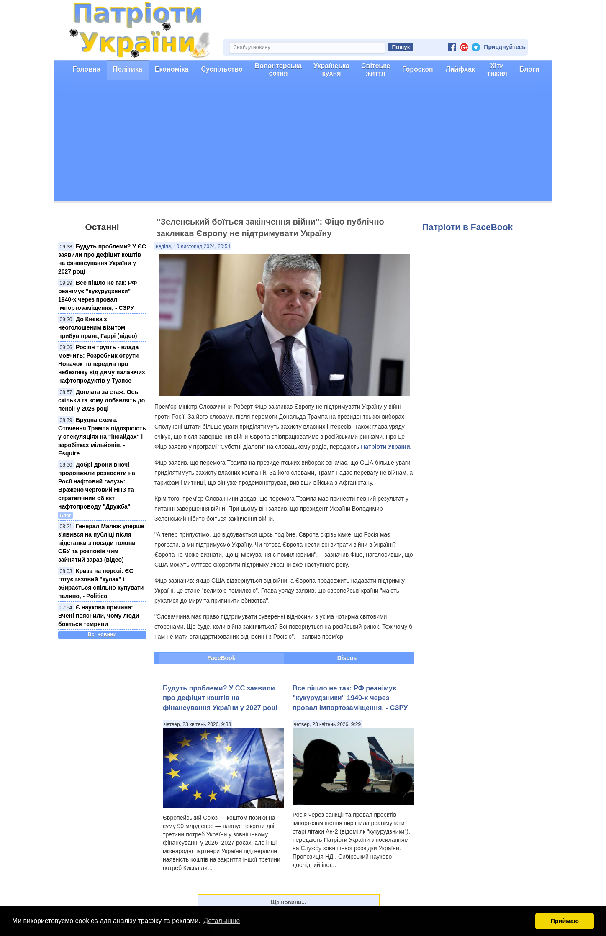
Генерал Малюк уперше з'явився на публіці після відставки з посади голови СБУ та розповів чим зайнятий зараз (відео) (101, 543)
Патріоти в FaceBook (467, 227)
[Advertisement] (303, 142)
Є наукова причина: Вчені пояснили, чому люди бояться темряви (98, 615)
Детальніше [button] (221, 920)
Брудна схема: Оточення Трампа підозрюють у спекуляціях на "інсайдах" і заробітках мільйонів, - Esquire (102, 437)
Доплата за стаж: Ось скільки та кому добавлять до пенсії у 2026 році (101, 400)
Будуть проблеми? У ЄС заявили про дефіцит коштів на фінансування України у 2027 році (220, 697)
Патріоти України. (386, 446)
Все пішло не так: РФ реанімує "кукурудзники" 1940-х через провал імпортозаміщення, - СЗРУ (350, 697)
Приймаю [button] (564, 921)
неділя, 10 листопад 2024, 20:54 (193, 246)
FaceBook (222, 658)
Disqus (347, 658)
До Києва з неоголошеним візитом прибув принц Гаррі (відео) (97, 327)
